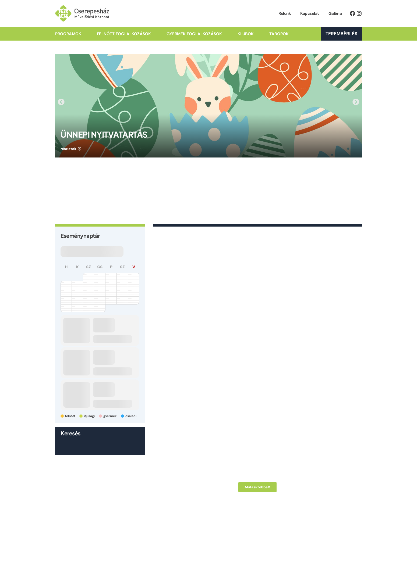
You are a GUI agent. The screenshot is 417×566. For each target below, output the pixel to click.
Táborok (279, 34)
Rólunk (284, 13)
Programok (68, 34)
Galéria (335, 13)
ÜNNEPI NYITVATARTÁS (104, 134)
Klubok (246, 34)
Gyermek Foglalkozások (194, 34)
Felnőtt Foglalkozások (124, 34)
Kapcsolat (309, 13)
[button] (61, 101)
